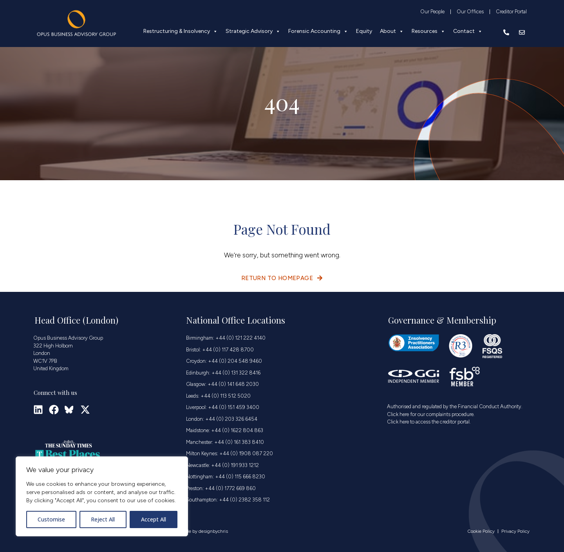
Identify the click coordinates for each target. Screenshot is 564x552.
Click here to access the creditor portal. (429, 422)
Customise (51, 519)
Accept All (153, 519)
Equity (364, 31)
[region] (102, 496)
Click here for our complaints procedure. (431, 414)
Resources (428, 31)
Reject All (103, 519)
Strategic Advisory (253, 31)
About (392, 31)
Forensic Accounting (318, 31)
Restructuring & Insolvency (180, 31)
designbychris (213, 531)
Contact (468, 31)
